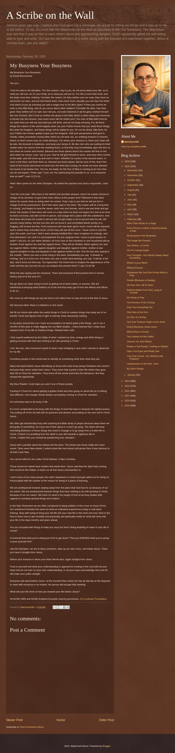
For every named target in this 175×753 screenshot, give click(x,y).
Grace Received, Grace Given (142, 327)
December (132, 170)
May (129, 204)
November (132, 175)
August (131, 190)
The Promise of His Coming (140, 302)
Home (61, 720)
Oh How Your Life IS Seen (140, 285)
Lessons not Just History (139, 341)
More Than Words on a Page (141, 223)
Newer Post (14, 720)
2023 (127, 386)
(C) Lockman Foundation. (93, 599)
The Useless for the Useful (140, 336)
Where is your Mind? (137, 262)
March (130, 214)
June (130, 199)
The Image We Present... (139, 240)
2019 (127, 405)
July (129, 194)
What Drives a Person (138, 331)
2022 (127, 391)
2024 (127, 381)
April (129, 209)
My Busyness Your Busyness (141, 235)
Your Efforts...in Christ (138, 245)
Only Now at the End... (138, 312)
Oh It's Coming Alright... (139, 250)
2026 (127, 161)
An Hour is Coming (136, 317)
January (131, 375)
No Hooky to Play (135, 297)
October (131, 180)
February (132, 219)
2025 (127, 166)
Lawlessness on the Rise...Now (142, 363)
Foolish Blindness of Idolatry (141, 280)
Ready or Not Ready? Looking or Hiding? (147, 346)
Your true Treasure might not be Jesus (146, 322)
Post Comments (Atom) (32, 727)
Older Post (106, 720)
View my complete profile (133, 146)
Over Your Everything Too (140, 307)
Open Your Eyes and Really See (143, 351)
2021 (127, 395)
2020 (127, 400)
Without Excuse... (135, 267)
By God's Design (135, 368)
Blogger (106, 746)
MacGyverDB (132, 141)
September (133, 185)
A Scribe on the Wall (50, 15)
